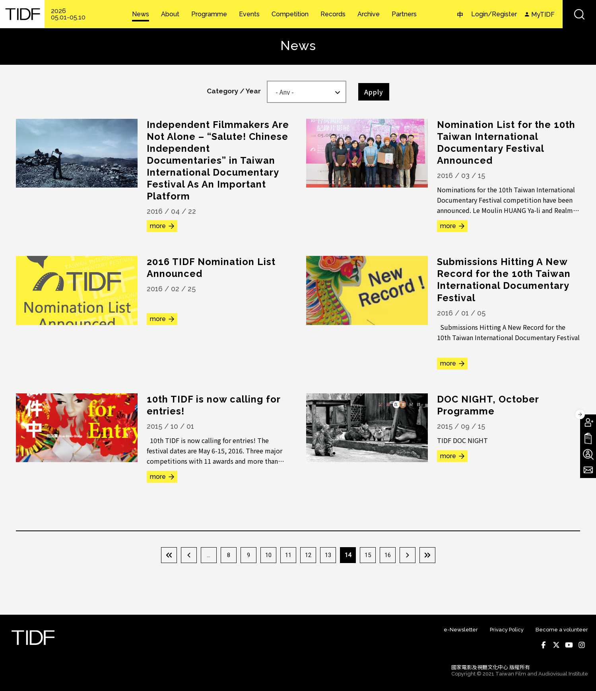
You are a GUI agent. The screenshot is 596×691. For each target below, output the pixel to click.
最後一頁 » (427, 555)
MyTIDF (543, 14)
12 (308, 555)
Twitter (556, 645)
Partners (404, 14)
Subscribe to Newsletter (588, 470)
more (158, 226)
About (170, 14)
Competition (290, 14)
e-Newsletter (461, 630)
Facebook (543, 645)
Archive (368, 14)
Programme (209, 14)
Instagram (581, 645)
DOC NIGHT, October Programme (488, 404)
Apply (373, 92)
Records (333, 14)
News (140, 14)
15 (368, 555)
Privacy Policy (507, 630)
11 (288, 555)
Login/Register (494, 14)
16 (387, 555)
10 (268, 555)
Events (249, 14)
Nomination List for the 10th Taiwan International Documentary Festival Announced (507, 142)
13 (328, 555)
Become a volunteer (562, 630)
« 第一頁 (169, 555)
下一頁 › (407, 555)
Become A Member (588, 422)
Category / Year (234, 91)
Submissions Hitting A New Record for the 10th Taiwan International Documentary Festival (504, 279)
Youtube (569, 645)
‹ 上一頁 (188, 555)
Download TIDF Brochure (588, 438)
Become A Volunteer (588, 454)
